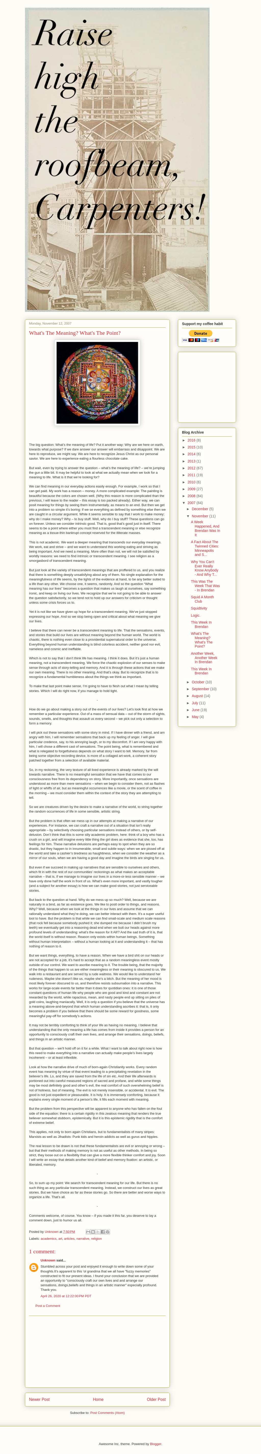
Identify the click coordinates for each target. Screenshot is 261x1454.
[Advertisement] (97, 1352)
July (195, 703)
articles (69, 1239)
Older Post (156, 1399)
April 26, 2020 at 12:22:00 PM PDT (66, 1296)
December (200, 509)
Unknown (48, 1260)
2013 (192, 461)
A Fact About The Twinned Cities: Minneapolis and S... (205, 548)
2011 (192, 475)
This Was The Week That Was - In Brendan (205, 585)
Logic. (195, 615)
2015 (192, 447)
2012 (192, 468)
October (198, 682)
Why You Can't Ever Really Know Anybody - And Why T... (204, 568)
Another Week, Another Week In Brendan (204, 657)
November (200, 516)
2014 (192, 454)
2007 (192, 503)
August (198, 696)
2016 (192, 440)
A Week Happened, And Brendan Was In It (205, 528)
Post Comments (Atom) (107, 1413)
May (195, 717)
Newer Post (39, 1399)
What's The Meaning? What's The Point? (202, 639)
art (60, 1239)
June (196, 710)
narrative (82, 1239)
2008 (192, 496)
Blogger (155, 1444)
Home (98, 1399)
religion (96, 1239)
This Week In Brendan (201, 624)
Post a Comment (47, 1306)
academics (49, 1239)
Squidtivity (199, 608)
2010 (192, 482)
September (201, 689)
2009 (192, 489)
